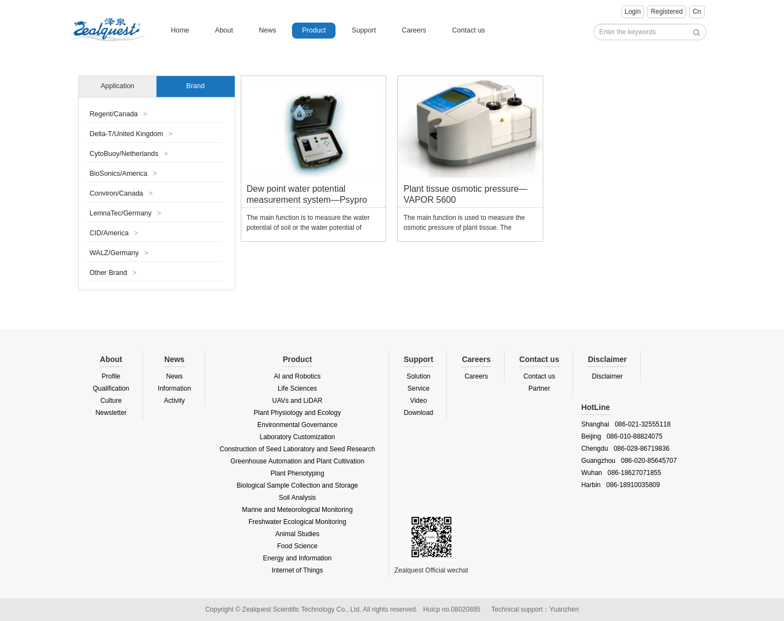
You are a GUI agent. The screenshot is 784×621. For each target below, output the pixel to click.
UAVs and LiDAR (297, 400)
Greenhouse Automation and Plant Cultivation (297, 461)
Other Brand (113, 273)
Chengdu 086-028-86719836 (625, 448)
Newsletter (111, 413)
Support (364, 30)
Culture (111, 400)
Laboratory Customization (297, 437)
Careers (414, 30)
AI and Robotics (297, 376)
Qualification (111, 388)
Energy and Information (297, 558)
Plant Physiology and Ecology (297, 413)
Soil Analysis (297, 497)
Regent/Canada (119, 114)
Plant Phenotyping (297, 473)
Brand (195, 86)
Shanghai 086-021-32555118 (626, 424)
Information (174, 388)
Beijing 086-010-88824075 (621, 436)
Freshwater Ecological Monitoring (297, 522)
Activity (174, 400)
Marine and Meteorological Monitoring (297, 510)
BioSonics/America (123, 173)
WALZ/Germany (119, 253)
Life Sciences (297, 388)
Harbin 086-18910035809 (620, 485)
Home (180, 30)
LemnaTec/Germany (125, 213)
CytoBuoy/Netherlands (129, 154)
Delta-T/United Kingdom (131, 134)
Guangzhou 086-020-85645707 (629, 461)
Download (418, 413)
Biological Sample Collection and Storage (297, 485)
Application (117, 86)
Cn (697, 11)
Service (419, 388)
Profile (111, 376)
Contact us (468, 30)
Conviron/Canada (121, 193)
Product (314, 30)
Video (418, 400)
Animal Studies (297, 534)
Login (633, 11)
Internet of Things (297, 570)
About (224, 30)
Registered (667, 11)
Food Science (297, 546)
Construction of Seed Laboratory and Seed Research (297, 449)
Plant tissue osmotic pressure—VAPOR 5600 (465, 194)
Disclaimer (607, 376)
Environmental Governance (297, 425)
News (267, 30)
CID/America (114, 233)
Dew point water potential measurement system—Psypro (307, 194)
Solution (418, 376)
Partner (539, 388)
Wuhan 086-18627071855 (621, 473)
